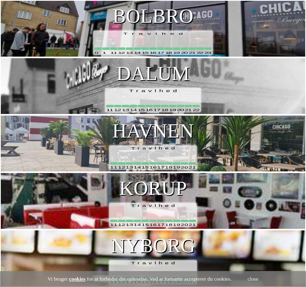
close (252, 279)
